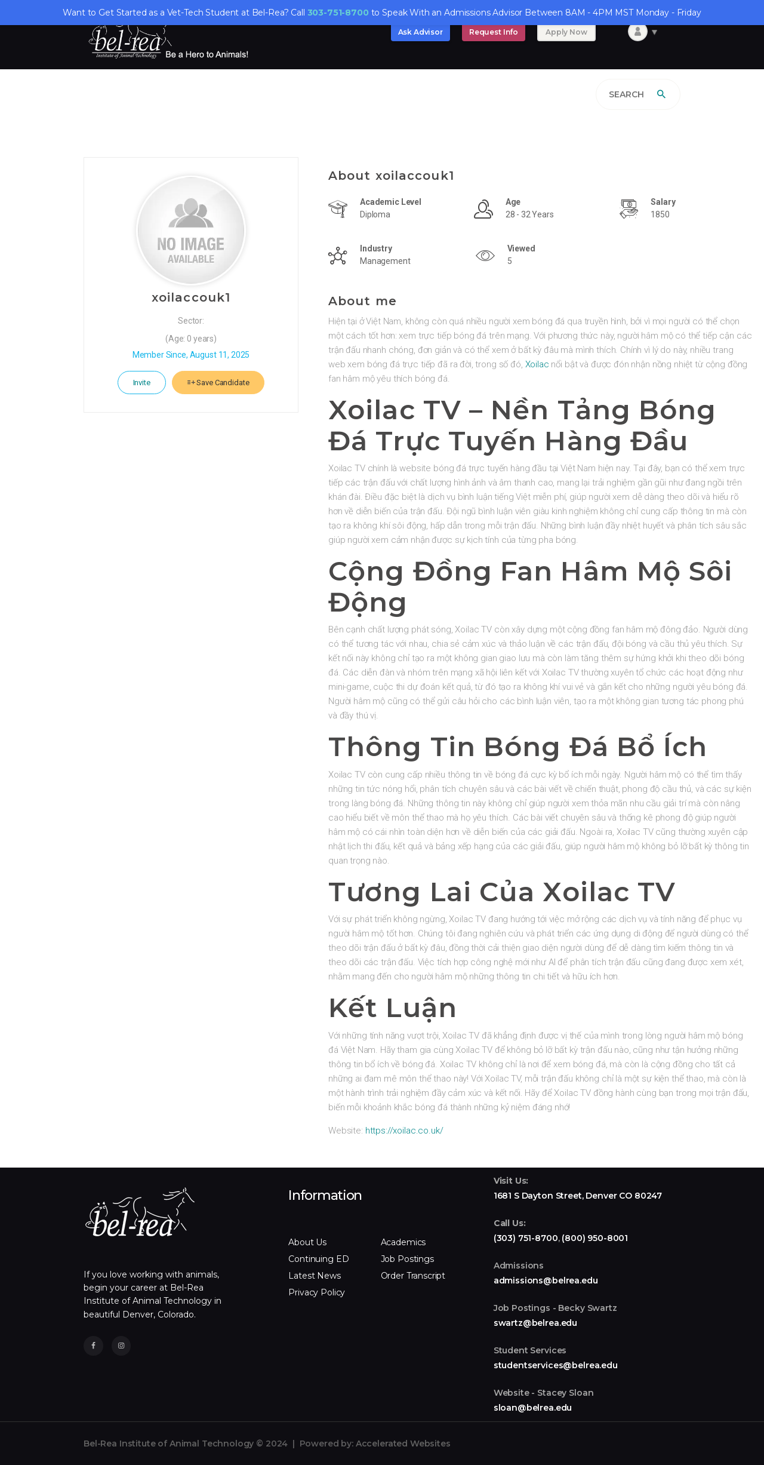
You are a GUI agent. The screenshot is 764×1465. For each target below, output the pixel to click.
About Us (307, 1242)
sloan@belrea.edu (533, 1407)
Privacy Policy (316, 1292)
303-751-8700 (338, 12)
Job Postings (407, 1259)
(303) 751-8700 (526, 1238)
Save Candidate (218, 382)
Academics (403, 1242)
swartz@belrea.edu (535, 1322)
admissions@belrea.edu (546, 1280)
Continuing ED (318, 1259)
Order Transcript (413, 1275)
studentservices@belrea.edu (556, 1365)
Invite (141, 382)
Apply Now (566, 31)
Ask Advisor (420, 31)
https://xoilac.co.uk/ (404, 1130)
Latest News (314, 1275)
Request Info (493, 31)
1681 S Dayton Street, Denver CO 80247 (578, 1195)
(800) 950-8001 (595, 1238)
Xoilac (537, 364)
